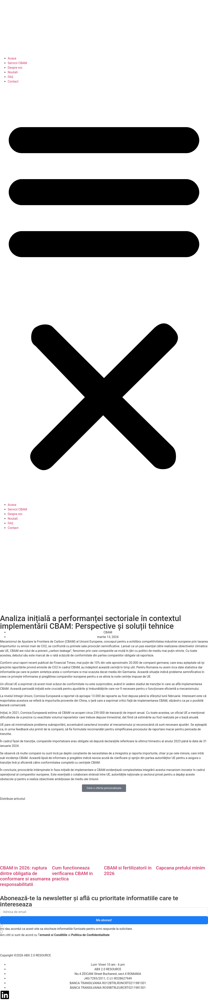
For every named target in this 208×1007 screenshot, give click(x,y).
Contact (13, 81)
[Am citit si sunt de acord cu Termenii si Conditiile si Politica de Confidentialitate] (54, 934)
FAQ (10, 77)
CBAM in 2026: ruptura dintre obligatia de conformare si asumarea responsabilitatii (25, 876)
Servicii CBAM (17, 63)
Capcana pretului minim (180, 868)
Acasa (12, 58)
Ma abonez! (104, 920)
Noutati (13, 72)
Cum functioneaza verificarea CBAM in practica (72, 873)
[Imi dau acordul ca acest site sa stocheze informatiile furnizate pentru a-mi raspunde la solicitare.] (66, 927)
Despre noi (15, 67)
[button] (104, 293)
